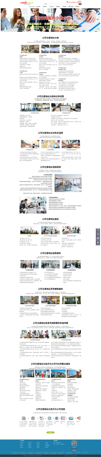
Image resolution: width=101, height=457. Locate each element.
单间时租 (58, 6)
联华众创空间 (32, 6)
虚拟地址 (45, 6)
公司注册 (21, 442)
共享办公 (21, 445)
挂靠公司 (38, 447)
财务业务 (29, 442)
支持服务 (64, 6)
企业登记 (38, 445)
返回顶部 (98, 244)
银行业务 (29, 445)
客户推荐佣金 (47, 445)
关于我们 (46, 442)
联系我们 (77, 6)
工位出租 (51, 6)
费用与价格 (70, 6)
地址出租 (38, 6)
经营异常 (29, 447)
